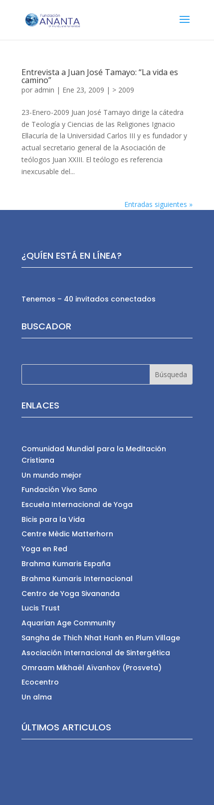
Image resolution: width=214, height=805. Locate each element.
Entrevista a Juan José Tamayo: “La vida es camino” (99, 76)
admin (44, 90)
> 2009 (123, 90)
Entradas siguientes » (158, 204)
